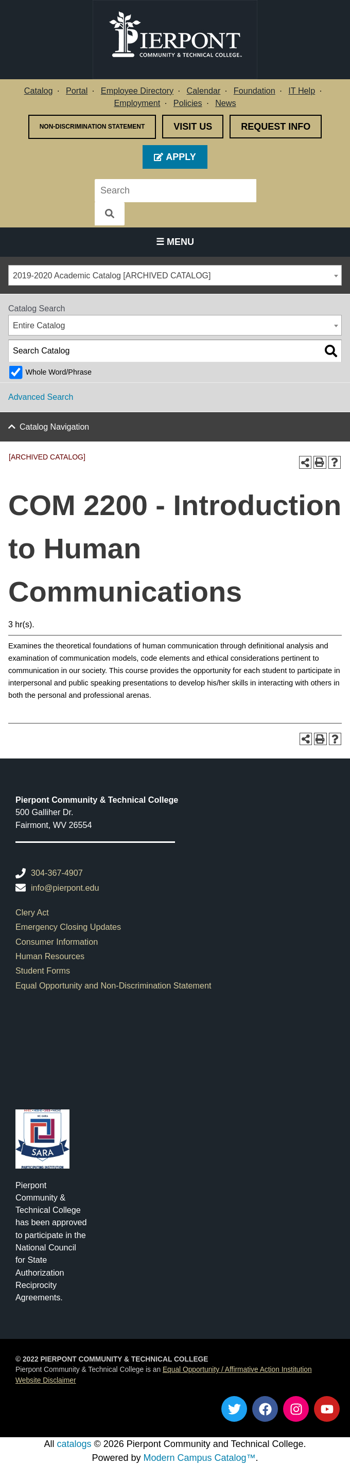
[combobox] (175, 275)
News (225, 103)
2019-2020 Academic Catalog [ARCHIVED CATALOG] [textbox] (112, 275)
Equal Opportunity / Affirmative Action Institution (237, 1369)
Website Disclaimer (45, 1380)
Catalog (38, 90)
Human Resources (49, 956)
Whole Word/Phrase (58, 372)
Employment (137, 103)
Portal (76, 90)
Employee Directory (137, 90)
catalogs (74, 1444)
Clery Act (32, 912)
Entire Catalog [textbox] (39, 325)
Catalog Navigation (54, 426)
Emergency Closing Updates (68, 926)
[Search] (273, 190)
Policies (187, 103)
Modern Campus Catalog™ (199, 1458)
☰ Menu (175, 242)
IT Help (301, 90)
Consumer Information (56, 941)
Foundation (254, 90)
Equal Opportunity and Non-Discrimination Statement (113, 985)
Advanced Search (40, 397)
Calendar (204, 90)
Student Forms (42, 970)
